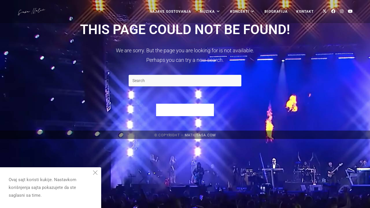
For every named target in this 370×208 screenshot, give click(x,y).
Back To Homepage (185, 110)
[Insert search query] (185, 80)
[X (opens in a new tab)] (324, 11)
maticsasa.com (200, 204)
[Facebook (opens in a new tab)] (333, 11)
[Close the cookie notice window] (95, 173)
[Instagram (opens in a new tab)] (342, 11)
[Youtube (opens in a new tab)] (350, 11)
